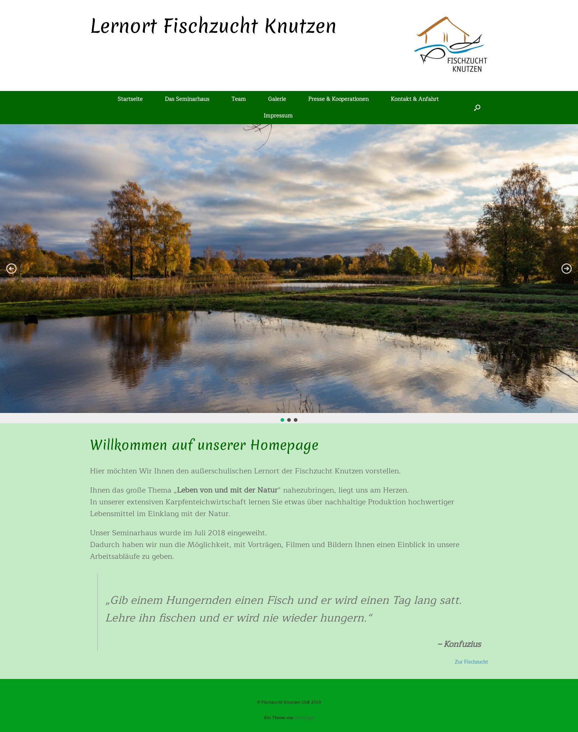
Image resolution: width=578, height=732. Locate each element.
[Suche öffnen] (477, 107)
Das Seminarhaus (187, 99)
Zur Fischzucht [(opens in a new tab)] (471, 662)
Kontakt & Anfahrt (415, 99)
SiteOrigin (304, 717)
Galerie (277, 99)
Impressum (278, 115)
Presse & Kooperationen (338, 99)
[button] (11, 268)
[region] (289, 273)
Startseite (130, 99)
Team (238, 99)
